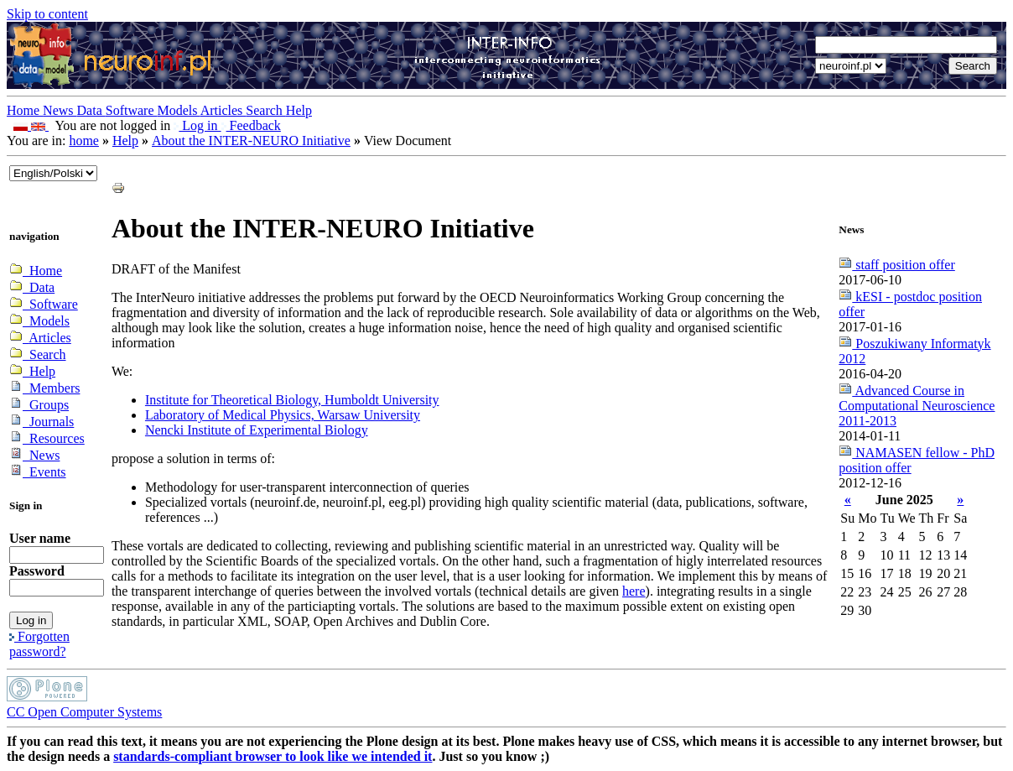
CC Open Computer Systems (84, 712)
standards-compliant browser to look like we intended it (272, 756)
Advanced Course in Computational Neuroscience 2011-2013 (917, 405)
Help (299, 110)
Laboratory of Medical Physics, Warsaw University (282, 415)
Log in (197, 125)
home (84, 140)
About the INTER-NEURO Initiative (251, 140)
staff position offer (897, 265)
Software (132, 110)
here (634, 591)
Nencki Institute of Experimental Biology (256, 430)
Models (179, 110)
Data (91, 110)
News (59, 110)
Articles (223, 110)
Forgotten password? (39, 644)
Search (266, 110)
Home (25, 110)
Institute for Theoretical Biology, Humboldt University (292, 400)
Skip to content (47, 14)
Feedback (251, 125)
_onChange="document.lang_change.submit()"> (53, 173)
